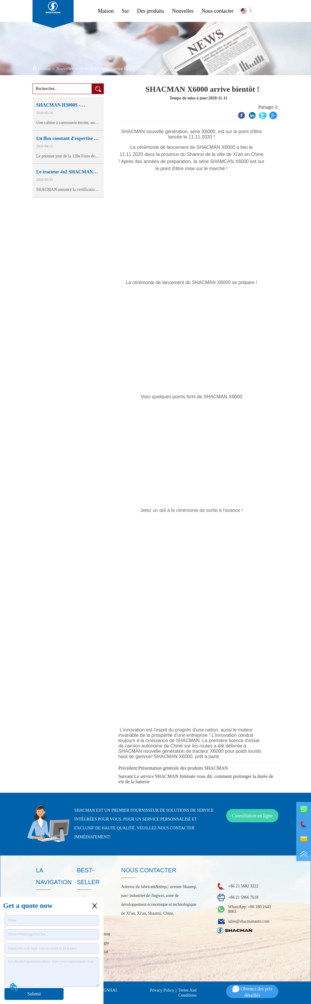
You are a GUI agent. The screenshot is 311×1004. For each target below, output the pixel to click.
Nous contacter (218, 11)
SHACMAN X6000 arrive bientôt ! (108, 69)
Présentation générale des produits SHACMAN (183, 768)
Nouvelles (183, 11)
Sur (125, 11)
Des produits (150, 11)
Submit (34, 993)
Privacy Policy (162, 990)
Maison (106, 11)
